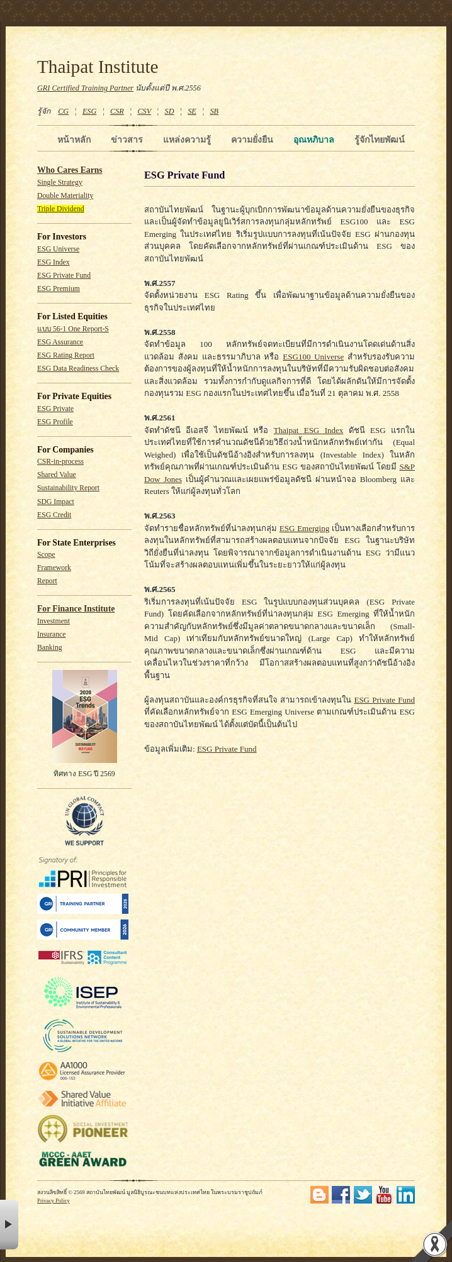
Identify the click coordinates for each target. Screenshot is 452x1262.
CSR (117, 111)
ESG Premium (58, 289)
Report (47, 581)
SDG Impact (55, 502)
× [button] (9, 1224)
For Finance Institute (76, 608)
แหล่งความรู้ (187, 139)
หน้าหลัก (74, 139)
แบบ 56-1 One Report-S (73, 329)
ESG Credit (54, 515)
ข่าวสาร (127, 139)
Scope (46, 555)
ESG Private (55, 409)
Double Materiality (65, 196)
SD (169, 111)
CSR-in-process (60, 462)
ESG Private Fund (64, 276)
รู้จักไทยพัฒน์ (379, 139)
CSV (144, 111)
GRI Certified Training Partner (85, 88)
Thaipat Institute (98, 67)
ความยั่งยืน (252, 139)
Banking (49, 648)
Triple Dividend (60, 209)
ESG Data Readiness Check (78, 369)
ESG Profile (55, 422)
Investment (53, 621)
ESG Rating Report (65, 355)
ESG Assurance (60, 342)
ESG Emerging (304, 528)
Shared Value (56, 475)
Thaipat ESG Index (309, 430)
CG (63, 111)
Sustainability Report (68, 488)
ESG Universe (58, 249)
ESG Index (53, 262)
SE (192, 111)
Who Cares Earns (70, 170)
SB (214, 111)
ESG (89, 111)
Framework (54, 568)
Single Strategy (59, 182)
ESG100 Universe (313, 356)
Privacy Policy (53, 1200)
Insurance (51, 634)
